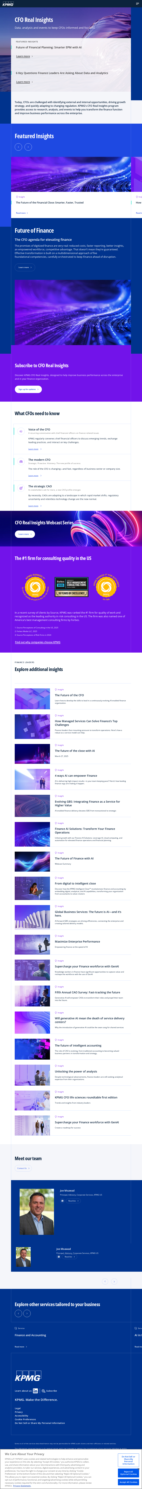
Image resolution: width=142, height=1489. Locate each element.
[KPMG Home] (8, 3)
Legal (18, 1408)
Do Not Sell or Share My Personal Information (40, 1423)
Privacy (19, 1412)
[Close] (138, 1469)
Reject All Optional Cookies (128, 1472)
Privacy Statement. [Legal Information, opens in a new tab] (22, 1485)
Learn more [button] (24, 267)
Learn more (24, 56)
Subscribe (49, 1391)
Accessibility (21, 1415)
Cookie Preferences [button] (25, 1419)
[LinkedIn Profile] (58, 1256)
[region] (71, 1469)
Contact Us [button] (22, 1168)
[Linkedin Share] (35, 1390)
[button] (137, 4)
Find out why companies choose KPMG (37, 642)
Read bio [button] (72, 1200)
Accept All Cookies (128, 1482)
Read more (19, 1347)
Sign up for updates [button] (27, 389)
